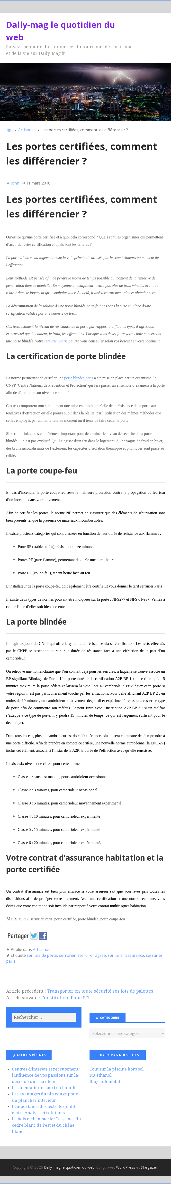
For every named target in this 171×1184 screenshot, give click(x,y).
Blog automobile (106, 1081)
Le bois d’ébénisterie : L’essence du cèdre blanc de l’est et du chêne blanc (46, 1125)
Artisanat (41, 949)
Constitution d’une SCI (65, 997)
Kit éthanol (101, 1075)
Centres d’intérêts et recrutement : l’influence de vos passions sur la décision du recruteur (46, 1075)
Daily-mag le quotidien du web (69, 1167)
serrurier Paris (55, 341)
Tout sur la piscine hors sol (117, 1069)
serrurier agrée (92, 955)
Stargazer (149, 1167)
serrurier (67, 955)
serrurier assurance (126, 955)
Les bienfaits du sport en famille (44, 1087)
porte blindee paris (78, 378)
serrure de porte (42, 955)
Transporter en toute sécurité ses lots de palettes (100, 991)
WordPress (125, 1167)
